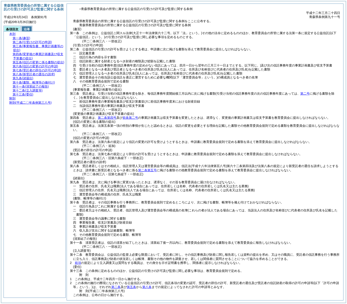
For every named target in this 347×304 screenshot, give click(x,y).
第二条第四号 (107, 117)
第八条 (147, 287)
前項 (78, 263)
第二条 (116, 287)
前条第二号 (130, 117)
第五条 (131, 287)
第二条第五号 (147, 170)
